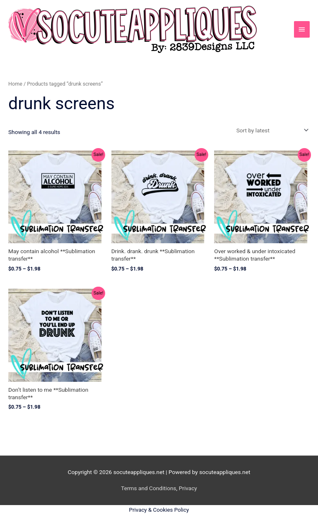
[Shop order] (271, 130)
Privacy (188, 488)
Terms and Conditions (148, 488)
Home (15, 84)
